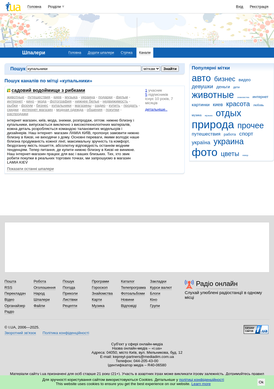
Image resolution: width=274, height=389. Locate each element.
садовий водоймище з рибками (48, 90)
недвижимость (115, 101)
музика (197, 115)
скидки (13, 110)
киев (218, 104)
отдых (228, 113)
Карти (97, 299)
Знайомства (102, 293)
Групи (155, 306)
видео (245, 79)
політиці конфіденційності (201, 380)
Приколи (70, 293)
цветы (230, 153)
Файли (39, 306)
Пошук (68, 281)
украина (229, 141)
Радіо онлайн (217, 283)
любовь (258, 105)
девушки (202, 86)
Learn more (201, 384)
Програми (100, 281)
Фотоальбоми (133, 293)
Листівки (70, 299)
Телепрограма (133, 287)
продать (131, 105)
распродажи (17, 114)
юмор (245, 155)
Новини (127, 299)
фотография (60, 101)
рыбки (12, 105)
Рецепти (70, 306)
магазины (83, 105)
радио (100, 105)
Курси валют (161, 287)
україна (201, 142)
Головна (34, 6)
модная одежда (69, 110)
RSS (8, 287)
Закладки (158, 281)
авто (201, 78)
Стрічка (127, 53)
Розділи (54, 6)
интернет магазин (37, 110)
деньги (223, 86)
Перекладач (15, 293)
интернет (260, 97)
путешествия (206, 134)
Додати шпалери (101, 53)
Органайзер (14, 306)
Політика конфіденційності (66, 333)
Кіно (153, 299)
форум (27, 105)
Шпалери (42, 299)
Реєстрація (259, 6)
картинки (201, 104)
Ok (261, 382)
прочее (251, 125)
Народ (39, 293)
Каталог (128, 281)
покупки (112, 110)
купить (114, 105)
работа (230, 134)
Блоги (155, 293)
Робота (40, 281)
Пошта (10, 281)
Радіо (9, 311)
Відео (9, 299)
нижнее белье (87, 101)
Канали (145, 53)
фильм (122, 97)
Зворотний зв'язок (20, 333)
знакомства (243, 97)
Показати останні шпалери (30, 169)
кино (30, 101)
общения (94, 110)
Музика (98, 306)
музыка (208, 115)
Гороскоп (100, 287)
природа (213, 124)
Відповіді (129, 306)
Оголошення (45, 287)
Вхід (239, 6)
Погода (69, 287)
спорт (246, 134)
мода (42, 101)
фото (205, 152)
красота (238, 104)
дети (236, 87)
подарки (105, 97)
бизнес (224, 79)
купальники (62, 105)
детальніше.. (156, 109)
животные (213, 95)
